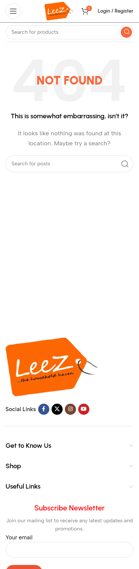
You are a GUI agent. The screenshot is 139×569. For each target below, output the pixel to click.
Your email (69, 543)
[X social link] (57, 409)
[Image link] (52, 366)
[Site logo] (59, 10)
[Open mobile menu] (13, 11)
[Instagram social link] (70, 409)
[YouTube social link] (83, 409)
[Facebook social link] (43, 409)
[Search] (69, 32)
